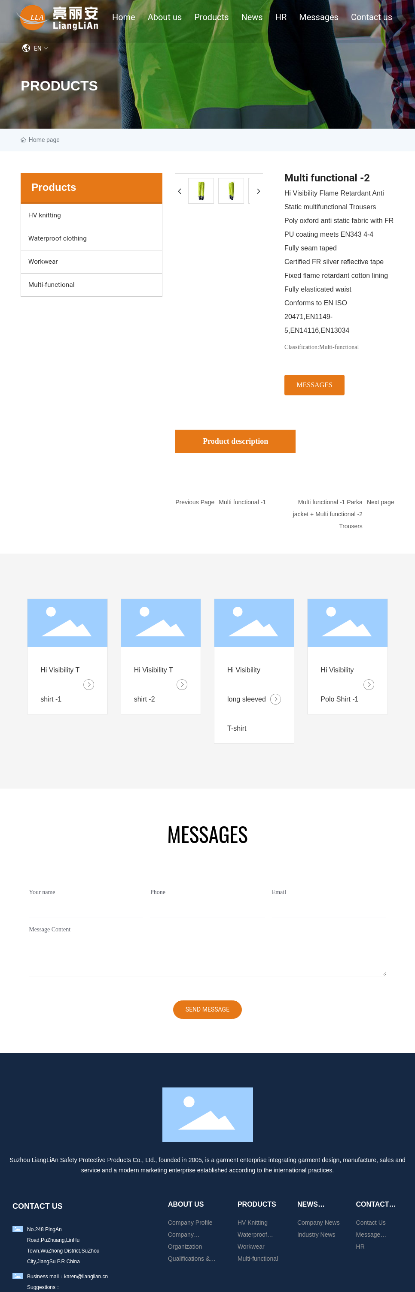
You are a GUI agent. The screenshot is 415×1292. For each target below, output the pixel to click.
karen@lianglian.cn (86, 1277)
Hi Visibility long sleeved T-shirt (246, 699)
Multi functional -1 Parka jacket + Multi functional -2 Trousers (328, 514)
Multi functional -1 (242, 502)
